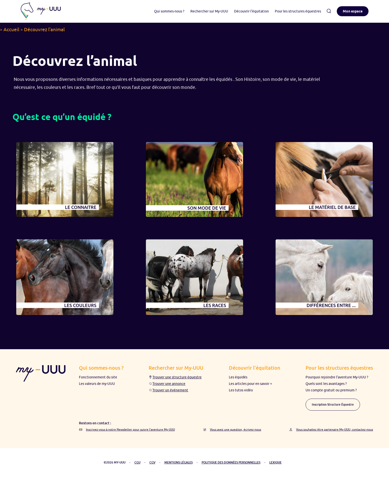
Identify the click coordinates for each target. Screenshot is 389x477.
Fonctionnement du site (98, 377)
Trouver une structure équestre (177, 377)
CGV (152, 462)
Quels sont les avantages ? (326, 384)
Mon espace (353, 11)
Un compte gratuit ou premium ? (331, 390)
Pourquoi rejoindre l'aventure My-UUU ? (337, 377)
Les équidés (238, 377)
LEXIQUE (275, 462)
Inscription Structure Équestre (333, 404)
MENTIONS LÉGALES (178, 462)
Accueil (11, 29)
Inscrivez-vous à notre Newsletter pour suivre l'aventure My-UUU (130, 429)
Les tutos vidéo (241, 390)
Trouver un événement (170, 390)
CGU (137, 462)
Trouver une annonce (168, 384)
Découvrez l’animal (44, 29)
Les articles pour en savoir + (250, 384)
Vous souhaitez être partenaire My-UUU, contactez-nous (334, 429)
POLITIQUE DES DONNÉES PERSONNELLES (231, 462)
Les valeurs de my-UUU (97, 384)
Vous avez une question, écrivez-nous (235, 429)
